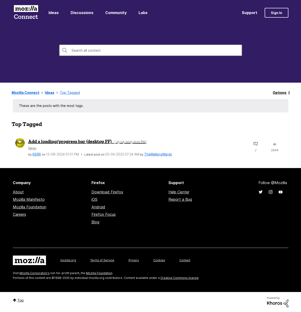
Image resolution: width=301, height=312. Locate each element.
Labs (143, 12)
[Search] (150, 50)
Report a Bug (180, 199)
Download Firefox (107, 192)
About (18, 192)
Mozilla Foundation (29, 207)
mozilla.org (68, 260)
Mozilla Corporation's (34, 273)
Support (249, 12)
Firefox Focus (103, 214)
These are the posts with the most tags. (51, 106)
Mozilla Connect (26, 12)
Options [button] (280, 93)
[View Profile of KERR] (37, 154)
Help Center (178, 192)
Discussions (82, 12)
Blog (95, 222)
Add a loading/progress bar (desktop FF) (87, 141)
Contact (184, 260)
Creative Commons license (179, 278)
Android (98, 207)
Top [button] (20, 300)
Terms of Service (102, 260)
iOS (94, 199)
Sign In (276, 13)
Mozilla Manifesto (29, 199)
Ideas (53, 12)
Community (116, 12)
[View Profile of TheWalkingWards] (158, 154)
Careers (19, 214)
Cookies (159, 260)
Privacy (134, 260)
